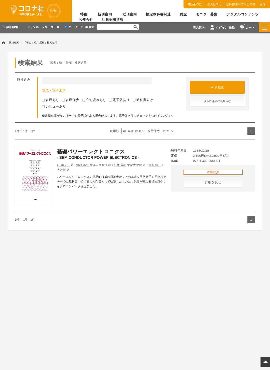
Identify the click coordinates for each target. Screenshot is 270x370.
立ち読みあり (94, 98)
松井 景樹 (120, 163)
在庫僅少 (70, 98)
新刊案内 (105, 14)
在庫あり (50, 98)
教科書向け (143, 98)
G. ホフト (63, 163)
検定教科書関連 (158, 14)
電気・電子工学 (54, 89)
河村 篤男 (82, 163)
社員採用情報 (112, 19)
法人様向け (214, 4)
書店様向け (195, 4)
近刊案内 (130, 14)
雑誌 (183, 14)
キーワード (74, 27)
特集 (83, 14)
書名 (90, 27)
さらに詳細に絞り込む (217, 99)
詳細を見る (213, 180)
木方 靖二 (154, 163)
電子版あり (119, 98)
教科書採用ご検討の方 (240, 4)
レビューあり (54, 105)
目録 (262, 4)
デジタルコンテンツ (243, 14)
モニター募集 (206, 14)
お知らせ (86, 19)
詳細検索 (14, 41)
